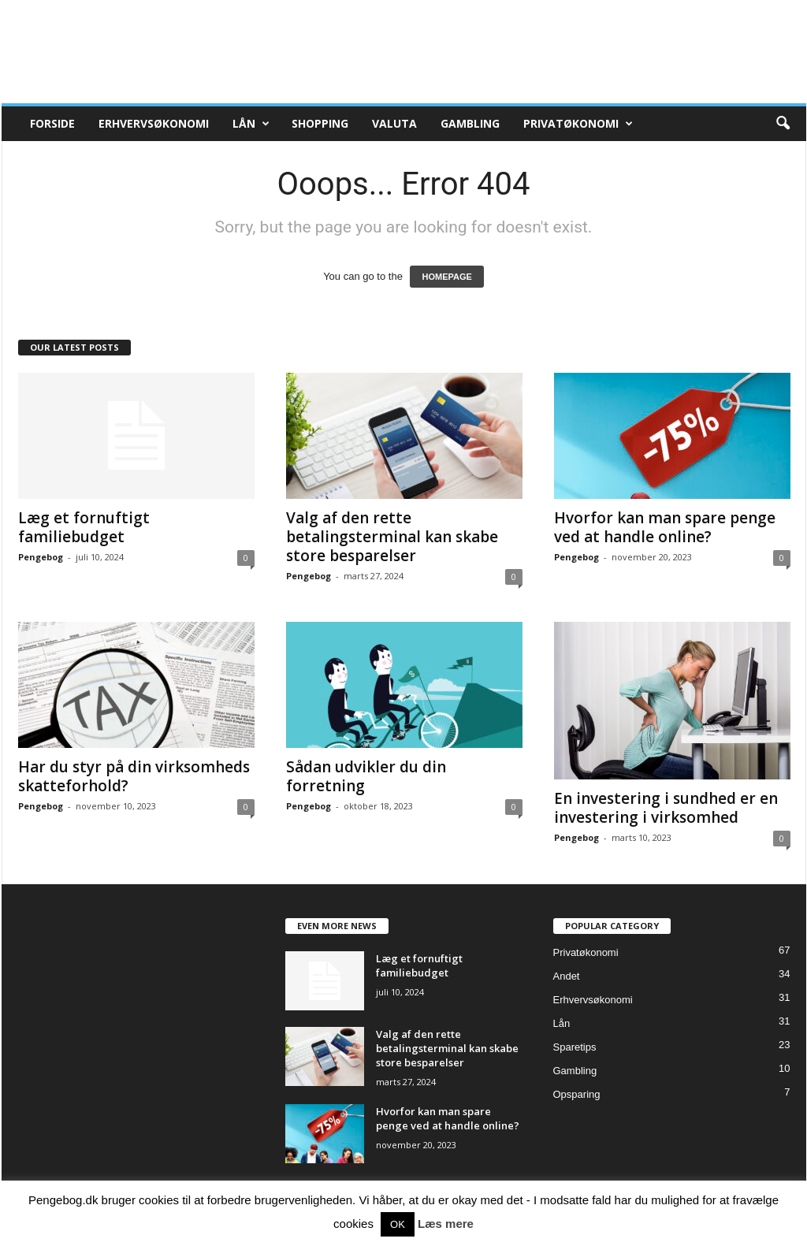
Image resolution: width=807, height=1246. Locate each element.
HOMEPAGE (446, 276)
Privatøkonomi (578, 123)
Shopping (320, 123)
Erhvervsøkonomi (154, 123)
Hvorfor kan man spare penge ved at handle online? (664, 527)
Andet (566, 976)
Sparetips (575, 1047)
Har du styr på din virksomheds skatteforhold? (134, 776)
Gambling (470, 123)
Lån (251, 123)
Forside (52, 123)
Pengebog (40, 557)
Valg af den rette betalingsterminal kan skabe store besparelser (392, 537)
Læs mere (446, 1223)
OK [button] (397, 1224)
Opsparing (577, 1094)
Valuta (394, 123)
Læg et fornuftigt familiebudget (84, 527)
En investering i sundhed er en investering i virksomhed (666, 808)
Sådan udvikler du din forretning (366, 776)
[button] (782, 123)
